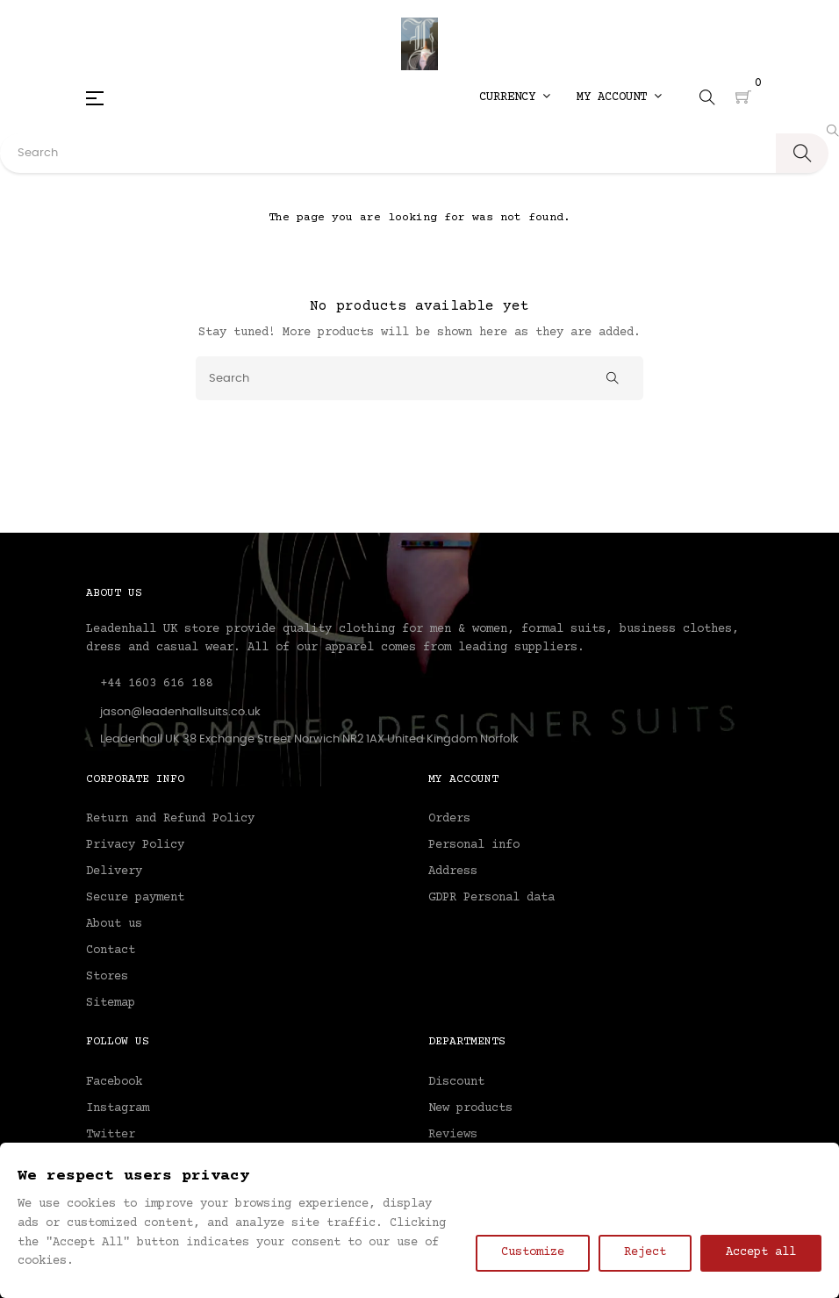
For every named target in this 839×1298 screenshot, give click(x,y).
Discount (456, 1082)
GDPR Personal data (491, 898)
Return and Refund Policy (170, 819)
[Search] (419, 378)
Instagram (117, 1108)
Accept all (761, 1252)
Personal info (474, 845)
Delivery (114, 871)
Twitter (110, 1135)
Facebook (114, 1082)
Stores (107, 977)
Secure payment (135, 898)
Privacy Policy (135, 845)
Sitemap (110, 1003)
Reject (645, 1252)
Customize (532, 1252)
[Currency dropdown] (514, 97)
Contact (110, 950)
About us (114, 924)
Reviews (452, 1135)
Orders (449, 819)
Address (452, 871)
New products (470, 1108)
